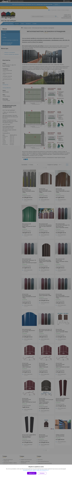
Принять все (32, 473)
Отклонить (42, 473)
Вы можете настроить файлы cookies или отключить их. (35, 470)
